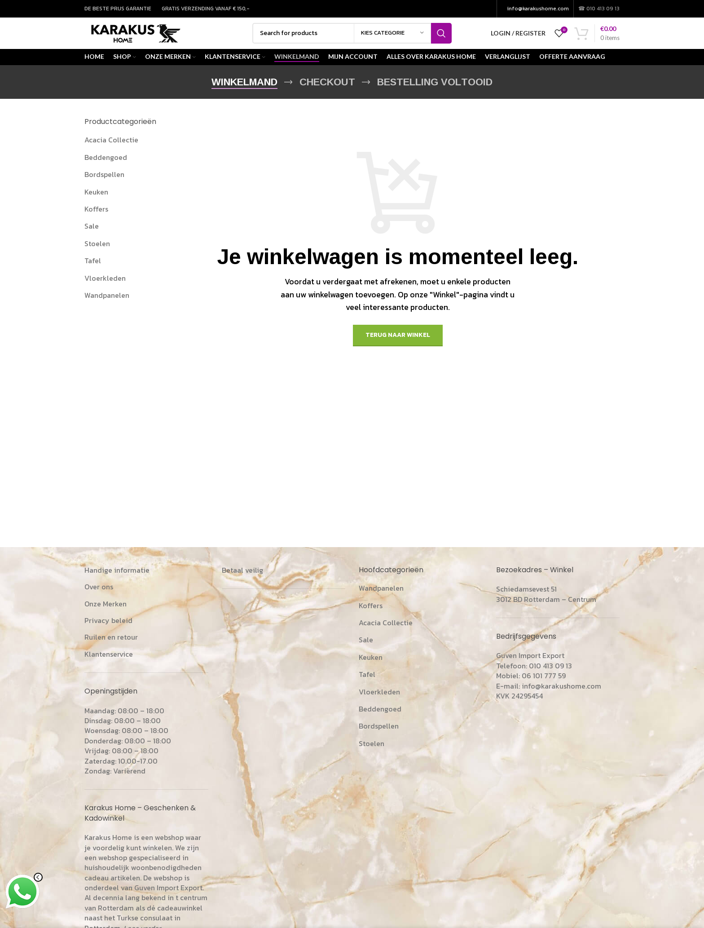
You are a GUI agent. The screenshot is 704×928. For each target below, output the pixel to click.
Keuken (96, 203)
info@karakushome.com (538, 9)
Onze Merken (105, 615)
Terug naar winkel (397, 347)
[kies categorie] (392, 39)
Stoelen (97, 255)
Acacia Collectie (111, 151)
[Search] (352, 39)
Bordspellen (104, 186)
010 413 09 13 (550, 677)
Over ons (98, 598)
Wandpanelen (106, 306)
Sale (91, 238)
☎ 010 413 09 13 (599, 9)
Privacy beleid (108, 632)
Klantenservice (108, 665)
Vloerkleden (105, 289)
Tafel (92, 272)
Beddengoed (105, 169)
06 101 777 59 (544, 687)
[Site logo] (145, 38)
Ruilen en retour (111, 649)
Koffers (96, 220)
